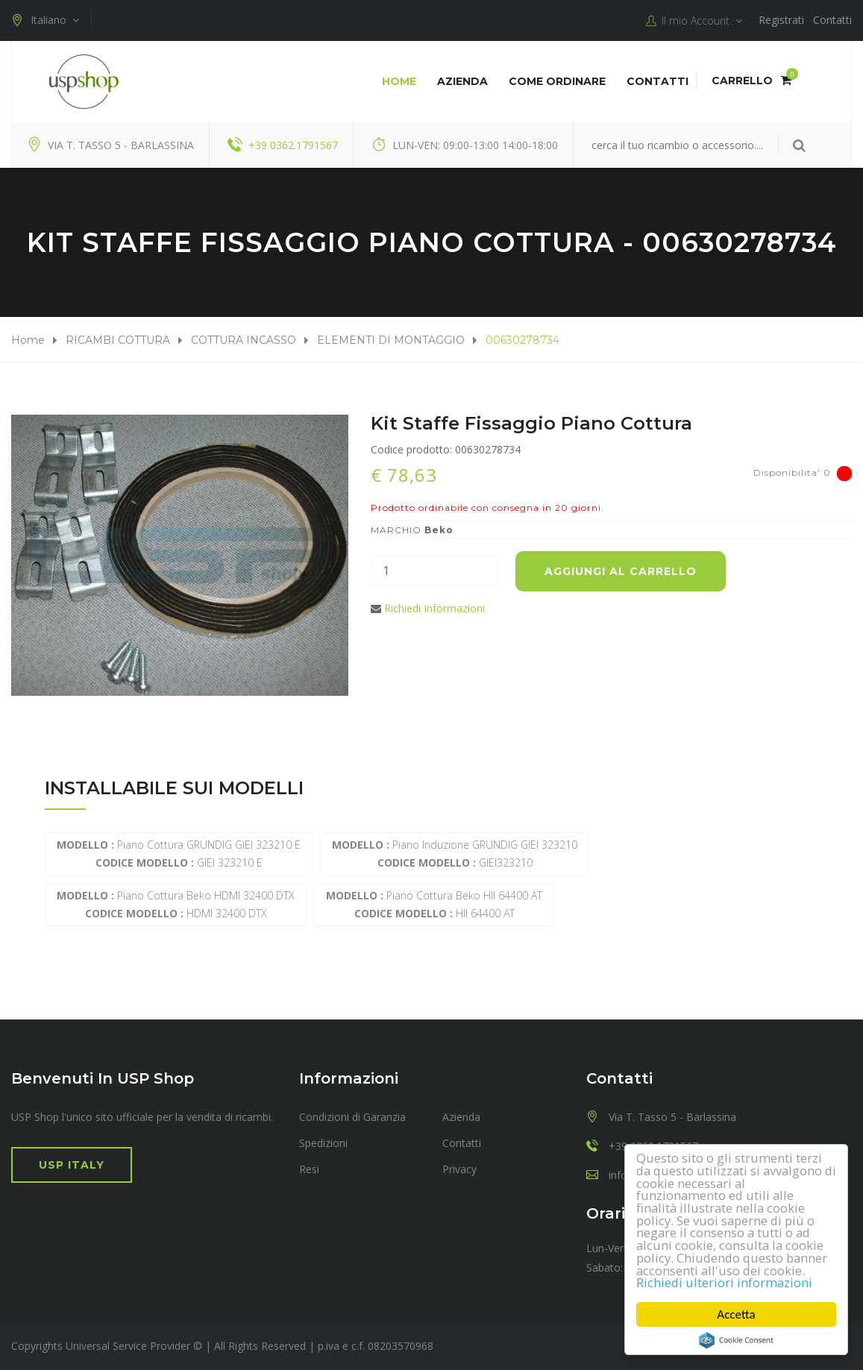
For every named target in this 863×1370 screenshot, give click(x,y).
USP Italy (71, 1165)
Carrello (751, 80)
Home (399, 81)
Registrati (781, 20)
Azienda (462, 81)
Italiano (45, 20)
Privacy (459, 1169)
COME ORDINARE (557, 81)
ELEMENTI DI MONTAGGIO (391, 340)
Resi (309, 1169)
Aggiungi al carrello (621, 571)
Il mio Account (694, 21)
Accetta (737, 1314)
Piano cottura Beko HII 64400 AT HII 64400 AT (434, 904)
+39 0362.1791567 (293, 145)
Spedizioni (323, 1143)
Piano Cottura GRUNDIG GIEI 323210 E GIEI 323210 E (179, 854)
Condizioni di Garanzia (352, 1117)
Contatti (832, 20)
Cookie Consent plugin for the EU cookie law (736, 1340)
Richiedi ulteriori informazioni (725, 1283)
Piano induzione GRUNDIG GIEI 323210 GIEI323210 (454, 854)
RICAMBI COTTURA (118, 340)
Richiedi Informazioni (434, 608)
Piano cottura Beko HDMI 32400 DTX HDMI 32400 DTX (176, 904)
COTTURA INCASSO (243, 340)
